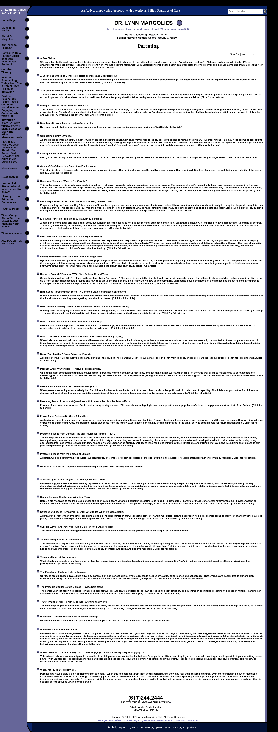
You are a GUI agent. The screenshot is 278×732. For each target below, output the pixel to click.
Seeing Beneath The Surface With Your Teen (65, 497)
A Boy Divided (48, 58)
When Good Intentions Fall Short (58, 629)
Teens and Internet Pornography (58, 557)
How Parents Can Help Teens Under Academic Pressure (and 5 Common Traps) (84, 306)
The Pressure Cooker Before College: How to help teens (71, 587)
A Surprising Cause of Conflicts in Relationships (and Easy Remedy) (78, 75)
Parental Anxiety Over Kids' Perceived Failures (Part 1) (70, 369)
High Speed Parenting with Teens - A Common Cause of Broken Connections (83, 291)
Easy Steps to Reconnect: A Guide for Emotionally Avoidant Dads (77, 201)
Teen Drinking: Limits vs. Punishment (61, 539)
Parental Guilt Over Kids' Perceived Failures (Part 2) (69, 386)
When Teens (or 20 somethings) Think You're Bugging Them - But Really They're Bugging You (92, 652)
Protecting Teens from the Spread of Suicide (65, 454)
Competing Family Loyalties (56, 136)
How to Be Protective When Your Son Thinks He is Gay (71, 321)
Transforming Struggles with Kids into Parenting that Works (73, 601)
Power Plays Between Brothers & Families (64, 416)
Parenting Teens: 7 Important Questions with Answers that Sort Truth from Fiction (86, 401)
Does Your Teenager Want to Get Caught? (63, 181)
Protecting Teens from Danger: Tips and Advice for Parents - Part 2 (77, 433)
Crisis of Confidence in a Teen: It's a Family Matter (68, 166)
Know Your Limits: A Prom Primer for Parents (65, 354)
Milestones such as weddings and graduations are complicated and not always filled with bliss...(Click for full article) (105, 620)
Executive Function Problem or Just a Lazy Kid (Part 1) (71, 219)
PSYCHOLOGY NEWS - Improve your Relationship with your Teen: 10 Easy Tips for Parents (91, 466)
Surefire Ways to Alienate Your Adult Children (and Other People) (76, 526)
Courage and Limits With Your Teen (60, 153)
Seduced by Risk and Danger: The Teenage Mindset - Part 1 (73, 479)
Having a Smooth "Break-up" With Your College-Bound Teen (74, 274)
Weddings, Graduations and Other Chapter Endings (69, 616)
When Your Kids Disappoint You (58, 670)
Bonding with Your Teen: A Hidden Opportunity (66, 123)
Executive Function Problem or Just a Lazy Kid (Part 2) (71, 236)
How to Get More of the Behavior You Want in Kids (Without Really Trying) (81, 336)
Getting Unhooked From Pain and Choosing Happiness (71, 256)
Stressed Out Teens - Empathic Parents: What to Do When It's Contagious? (82, 512)
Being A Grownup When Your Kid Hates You (64, 105)
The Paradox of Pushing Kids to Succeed (63, 572)
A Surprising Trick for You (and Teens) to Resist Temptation (73, 90)
